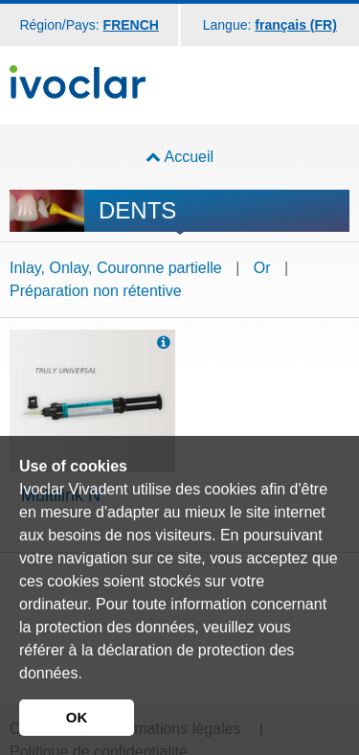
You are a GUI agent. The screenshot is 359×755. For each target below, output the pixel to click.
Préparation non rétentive (96, 291)
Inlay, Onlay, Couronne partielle (116, 268)
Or (262, 268)
